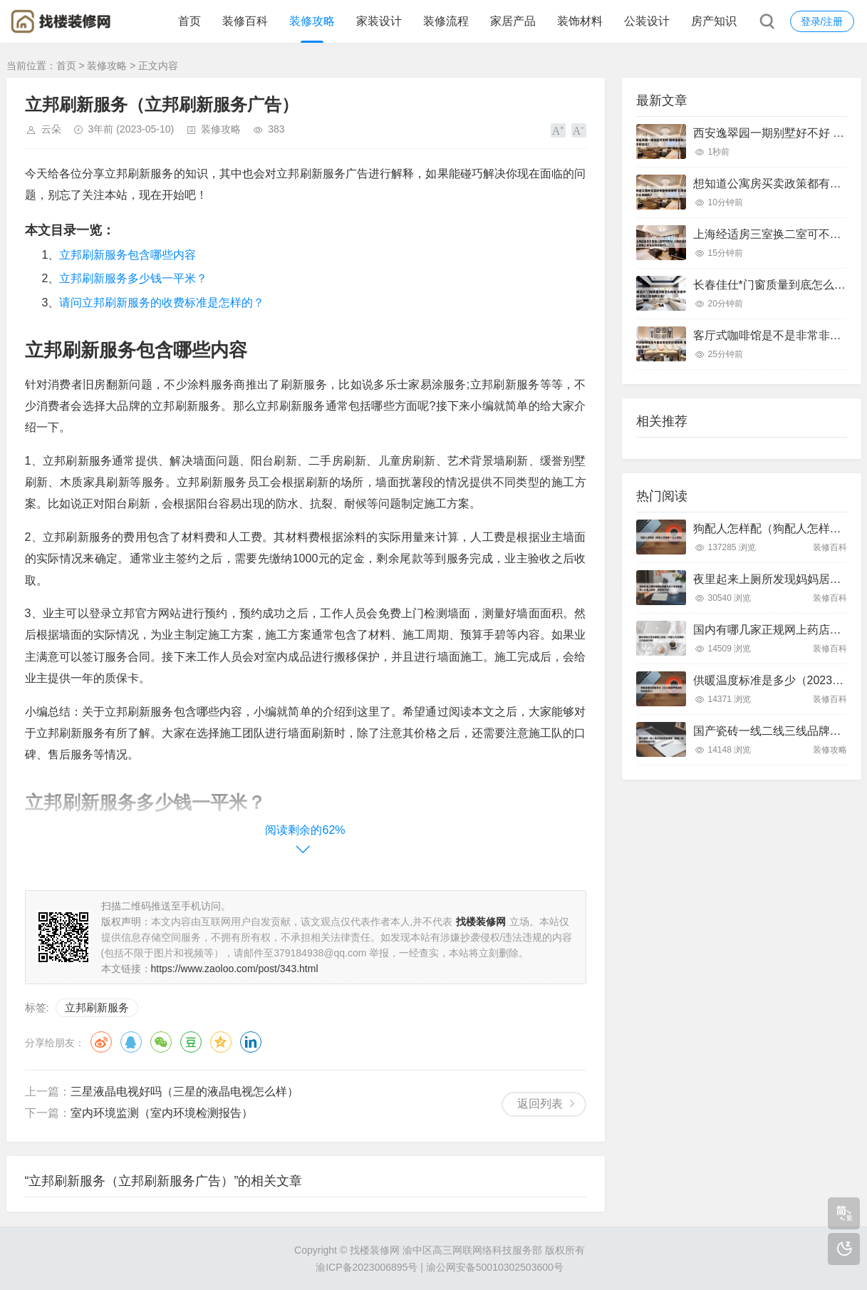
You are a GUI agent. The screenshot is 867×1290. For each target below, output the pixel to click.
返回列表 (540, 1104)
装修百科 (245, 21)
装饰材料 (580, 21)
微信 (161, 1042)
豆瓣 (191, 1042)
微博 (101, 1042)
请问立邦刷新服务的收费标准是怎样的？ (161, 302)
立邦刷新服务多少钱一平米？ (133, 278)
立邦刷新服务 (97, 1007)
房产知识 (714, 21)
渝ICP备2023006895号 (366, 1267)
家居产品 (513, 21)
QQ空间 (221, 1042)
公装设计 (647, 21)
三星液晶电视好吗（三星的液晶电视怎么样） (184, 1091)
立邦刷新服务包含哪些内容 (127, 255)
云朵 (51, 129)
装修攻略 (312, 21)
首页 (189, 21)
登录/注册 (822, 21)
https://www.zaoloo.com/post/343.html (234, 968)
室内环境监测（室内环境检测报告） (162, 1113)
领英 (250, 1042)
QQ (131, 1042)
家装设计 (379, 21)
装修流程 (446, 21)
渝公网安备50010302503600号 (495, 1267)
